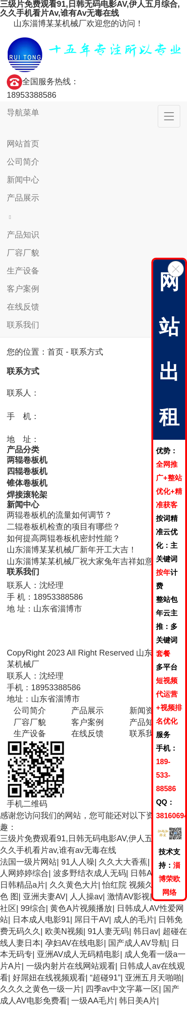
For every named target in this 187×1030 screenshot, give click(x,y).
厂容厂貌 (23, 252)
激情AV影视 (128, 896)
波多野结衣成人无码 (89, 873)
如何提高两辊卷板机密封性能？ (63, 538)
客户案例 (23, 288)
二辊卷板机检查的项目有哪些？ (63, 526)
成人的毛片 (134, 919)
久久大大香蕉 (123, 861)
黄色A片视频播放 (81, 908)
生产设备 (23, 270)
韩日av (145, 931)
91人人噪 (78, 861)
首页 (55, 351)
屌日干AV (91, 919)
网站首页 (23, 143)
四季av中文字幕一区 (122, 989)
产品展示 (23, 197)
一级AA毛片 (92, 1000)
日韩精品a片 (22, 884)
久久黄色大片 (74, 884)
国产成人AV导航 (137, 943)
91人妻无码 (108, 931)
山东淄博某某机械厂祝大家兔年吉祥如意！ (84, 561)
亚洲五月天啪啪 (153, 977)
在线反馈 (23, 306)
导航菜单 (23, 112)
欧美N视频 (64, 931)
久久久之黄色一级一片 (40, 989)
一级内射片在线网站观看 (70, 966)
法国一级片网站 (28, 861)
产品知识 (23, 234)
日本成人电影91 (41, 919)
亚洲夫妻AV (44, 896)
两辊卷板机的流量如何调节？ (59, 515)
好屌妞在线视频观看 (49, 977)
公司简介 (23, 161)
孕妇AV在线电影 (74, 943)
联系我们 (23, 324)
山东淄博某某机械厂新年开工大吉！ (72, 549)
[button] (93, 216)
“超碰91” (105, 977)
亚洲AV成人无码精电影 (78, 954)
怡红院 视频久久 (131, 884)
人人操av (86, 896)
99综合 (33, 908)
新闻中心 (23, 179)
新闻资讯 (145, 710)
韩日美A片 (138, 1000)
